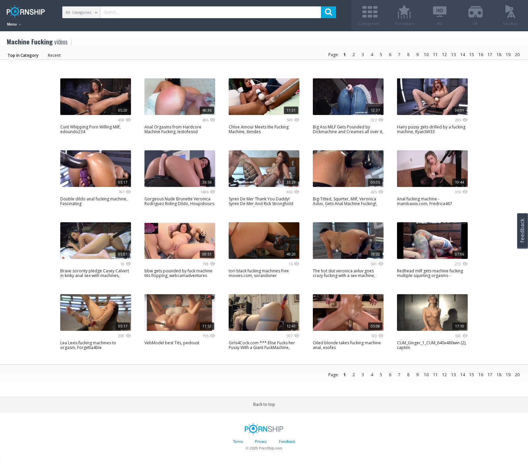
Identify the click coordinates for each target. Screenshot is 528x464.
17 (490, 54)
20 (517, 54)
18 (499, 54)
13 (453, 54)
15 (471, 54)
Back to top (264, 404)
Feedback (287, 441)
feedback (522, 230)
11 (435, 54)
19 (508, 54)
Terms (238, 441)
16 (480, 54)
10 (426, 54)
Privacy (261, 441)
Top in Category (22, 55)
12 (444, 54)
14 (462, 54)
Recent (54, 55)
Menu (14, 24)
